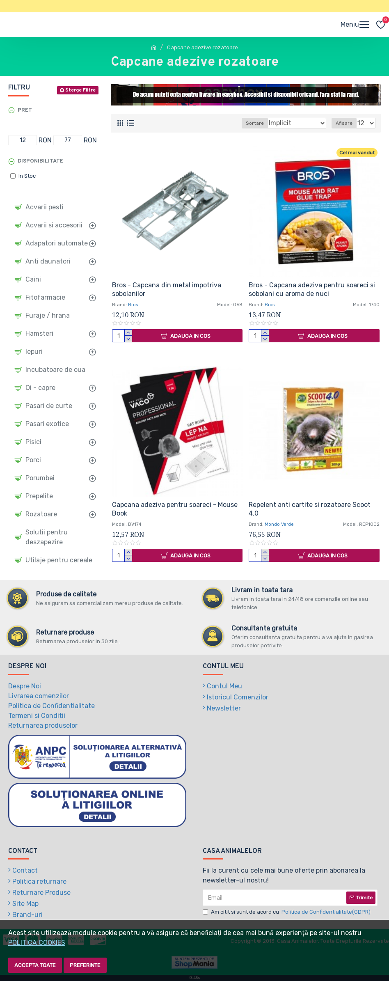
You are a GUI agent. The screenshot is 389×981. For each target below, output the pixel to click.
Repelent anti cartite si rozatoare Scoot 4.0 (310, 509)
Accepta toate (35, 965)
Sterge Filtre (80, 90)
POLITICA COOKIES (36, 943)
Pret (25, 110)
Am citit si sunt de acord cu (287, 912)
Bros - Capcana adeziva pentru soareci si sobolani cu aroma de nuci (312, 289)
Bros (133, 304)
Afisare (344, 123)
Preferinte (85, 965)
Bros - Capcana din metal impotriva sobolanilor (166, 289)
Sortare (255, 123)
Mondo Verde (279, 524)
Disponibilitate (40, 161)
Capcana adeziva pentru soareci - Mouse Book (175, 509)
